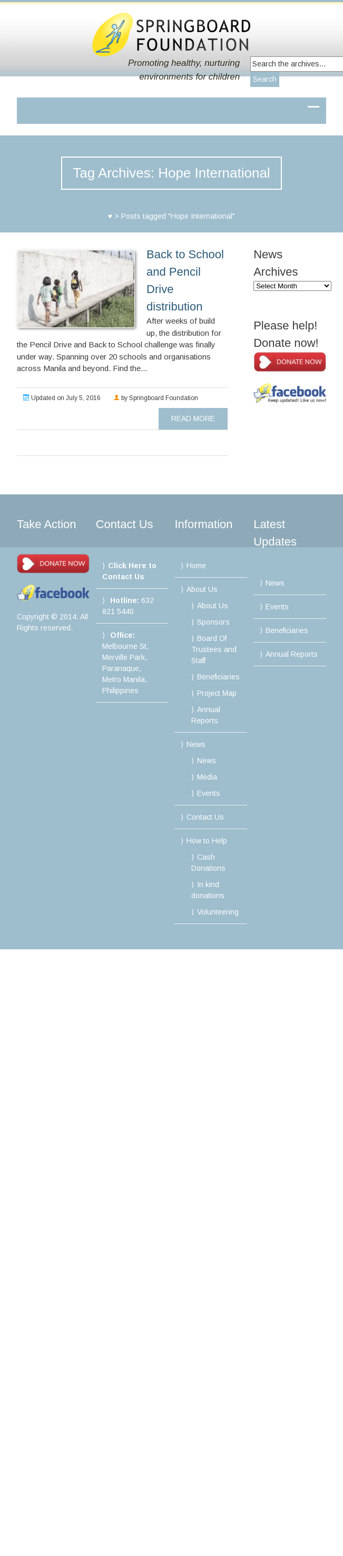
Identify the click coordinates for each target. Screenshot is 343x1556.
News (196, 744)
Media (207, 777)
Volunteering (218, 912)
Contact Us (205, 817)
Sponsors (213, 622)
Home (196, 565)
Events (208, 793)
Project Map (217, 693)
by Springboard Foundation (155, 398)
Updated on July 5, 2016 (62, 398)
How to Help (207, 841)
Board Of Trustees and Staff (214, 649)
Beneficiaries (218, 677)
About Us (202, 589)
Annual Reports (292, 654)
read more (193, 418)
